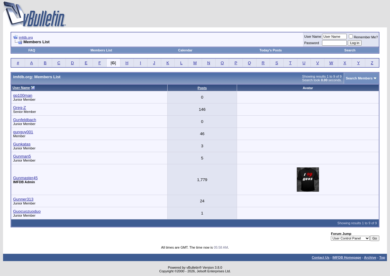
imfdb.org (26, 37)
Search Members (359, 78)
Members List (101, 50)
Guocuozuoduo (27, 211)
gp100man (22, 95)
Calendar (185, 50)
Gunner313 (23, 199)
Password (311, 43)
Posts (202, 88)
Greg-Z (19, 107)
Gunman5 (22, 156)
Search (350, 50)
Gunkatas (21, 144)
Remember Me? (363, 37)
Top (382, 257)
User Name (312, 36)
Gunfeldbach (24, 119)
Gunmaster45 (25, 178)
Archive (370, 257)
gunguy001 (23, 132)
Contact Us (320, 257)
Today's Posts (271, 50)
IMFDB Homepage (346, 257)
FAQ (31, 50)
